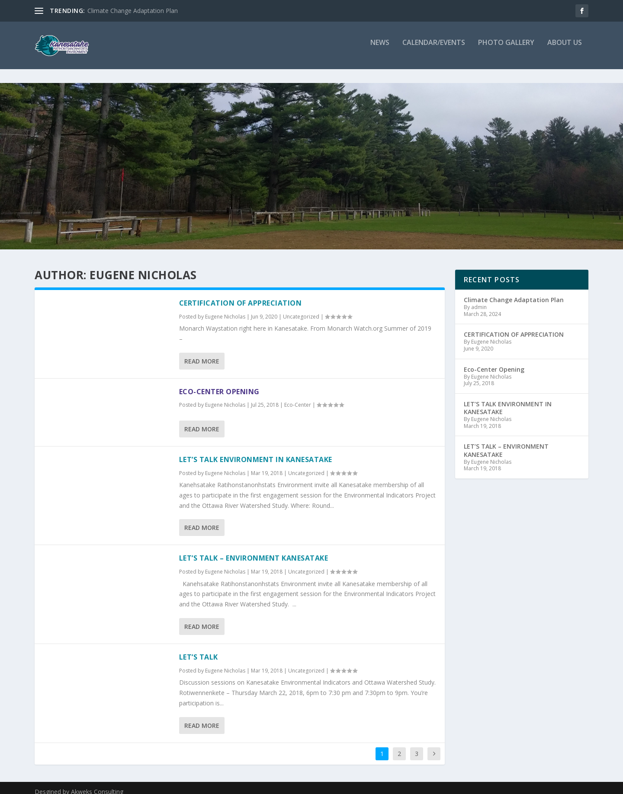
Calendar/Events (433, 49)
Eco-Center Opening (219, 384)
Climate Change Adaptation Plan (132, 10)
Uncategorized (301, 308)
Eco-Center (297, 397)
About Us (564, 49)
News (379, 49)
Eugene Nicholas (225, 308)
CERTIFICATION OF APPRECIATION (240, 295)
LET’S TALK (198, 649)
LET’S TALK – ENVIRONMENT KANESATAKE (253, 550)
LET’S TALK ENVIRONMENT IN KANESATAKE (255, 451)
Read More (201, 353)
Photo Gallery (506, 49)
